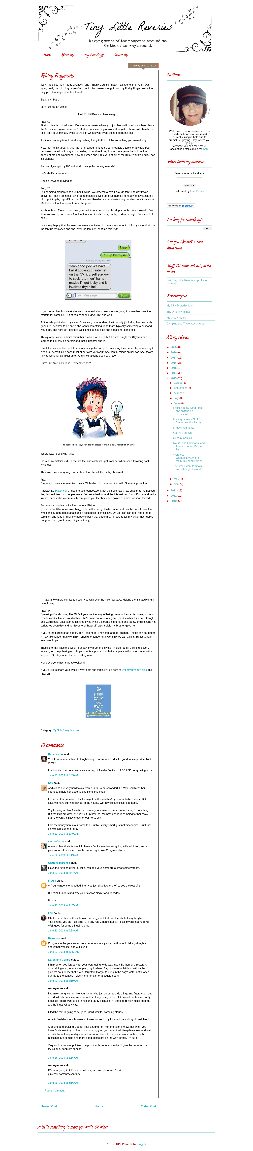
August (178, 393)
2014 (174, 373)
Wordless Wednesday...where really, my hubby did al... (188, 457)
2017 (174, 357)
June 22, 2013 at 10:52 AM (63, 951)
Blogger (141, 1144)
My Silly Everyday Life (66, 730)
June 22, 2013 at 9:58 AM (63, 930)
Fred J (52, 880)
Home (47, 55)
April (177, 484)
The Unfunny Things (178, 311)
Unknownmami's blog (134, 669)
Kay (50, 783)
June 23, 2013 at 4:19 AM (63, 980)
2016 (174, 362)
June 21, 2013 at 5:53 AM (63, 775)
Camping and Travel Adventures (185, 323)
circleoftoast (56, 841)
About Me (67, 55)
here (206, 149)
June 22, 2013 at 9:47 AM (63, 905)
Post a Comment (54, 1090)
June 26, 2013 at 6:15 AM (63, 1057)
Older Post (148, 1106)
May (177, 479)
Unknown (54, 938)
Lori (50, 913)
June (177, 403)
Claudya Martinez (59, 862)
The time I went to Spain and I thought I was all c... (187, 469)
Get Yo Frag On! (182, 432)
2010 (174, 501)
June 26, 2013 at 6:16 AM (63, 1082)
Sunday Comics (182, 438)
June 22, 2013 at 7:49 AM (63, 855)
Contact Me (120, 55)
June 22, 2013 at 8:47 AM (63, 872)
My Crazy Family (176, 317)
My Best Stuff (93, 55)
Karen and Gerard (59, 959)
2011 (174, 495)
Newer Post (49, 1106)
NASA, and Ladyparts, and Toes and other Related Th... (189, 446)
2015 (174, 367)
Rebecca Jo (55, 754)
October (179, 382)
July (176, 398)
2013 (174, 378)
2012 (174, 490)
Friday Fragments (183, 427)
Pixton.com (61, 490)
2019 (174, 352)
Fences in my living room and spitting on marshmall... (188, 411)
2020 (174, 347)
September (181, 387)
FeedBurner (197, 191)
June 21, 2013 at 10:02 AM (63, 833)
